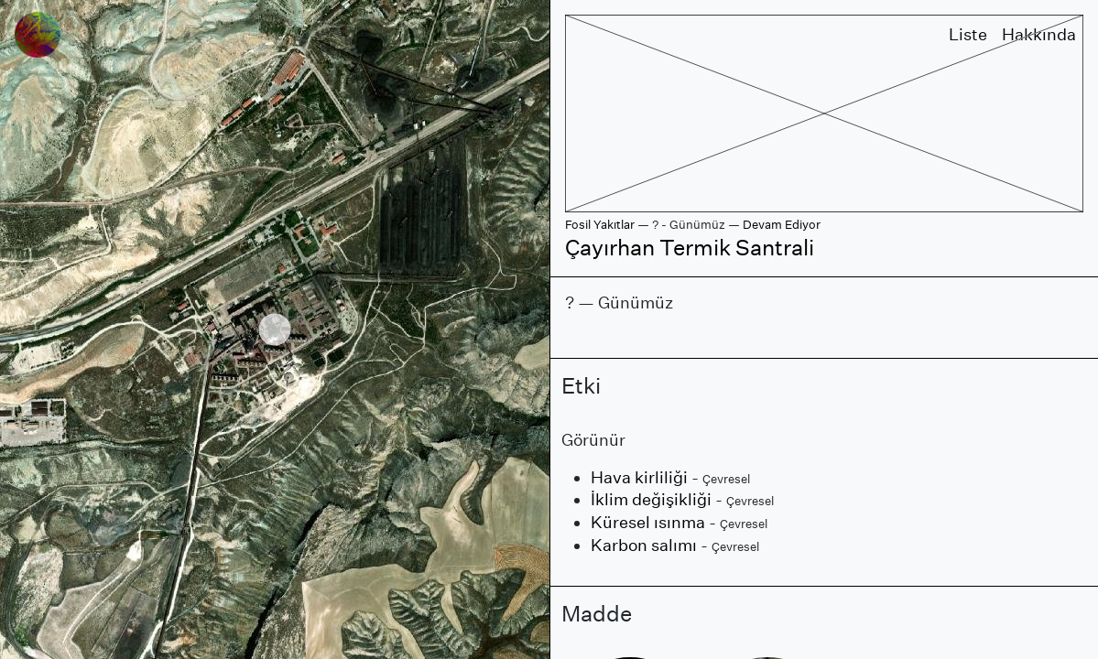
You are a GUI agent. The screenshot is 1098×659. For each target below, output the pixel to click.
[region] (274, 329)
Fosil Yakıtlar (600, 225)
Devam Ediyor (782, 225)
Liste (968, 34)
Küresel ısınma (648, 522)
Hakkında (1039, 34)
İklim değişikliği (651, 499)
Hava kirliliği (639, 477)
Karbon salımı (644, 545)
